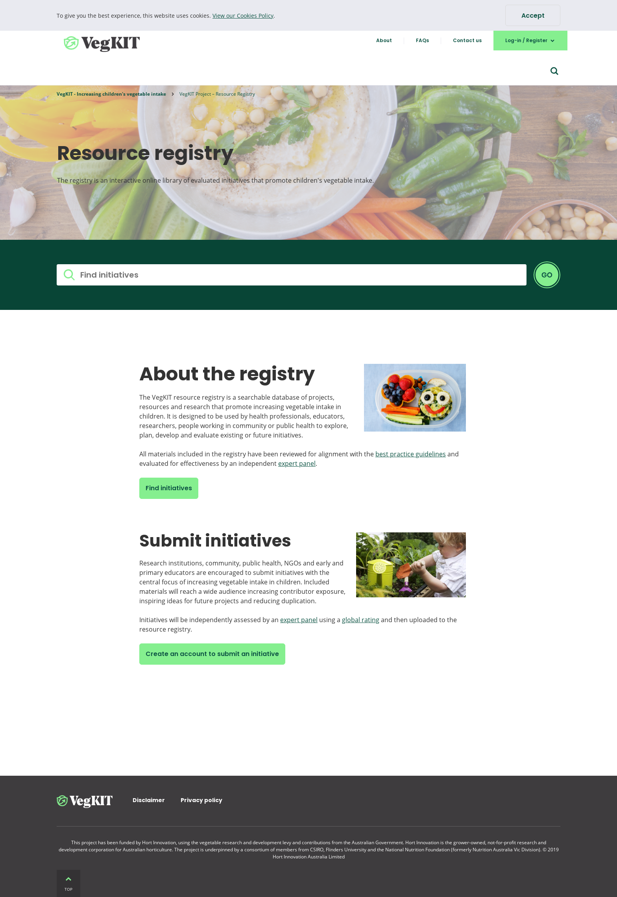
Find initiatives (169, 488)
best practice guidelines (410, 454)
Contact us (467, 40)
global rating (360, 619)
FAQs (422, 40)
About (384, 40)
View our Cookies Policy (242, 15)
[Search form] (554, 71)
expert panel (297, 463)
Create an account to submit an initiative (212, 653)
